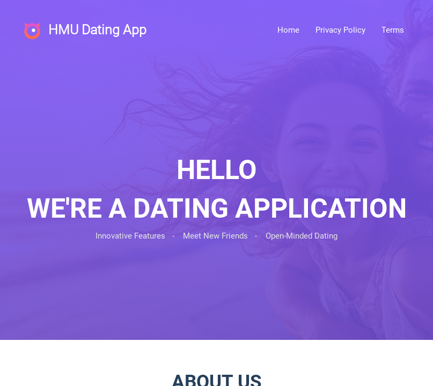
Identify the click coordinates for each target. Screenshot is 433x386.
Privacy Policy (340, 30)
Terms (392, 30)
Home (288, 30)
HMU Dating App (97, 30)
